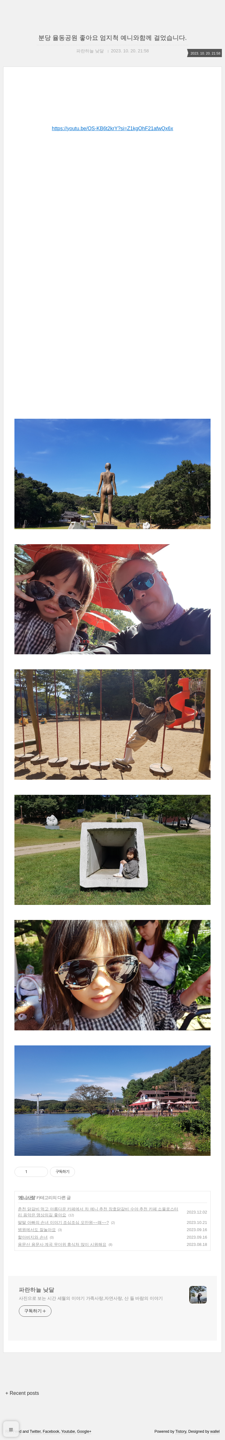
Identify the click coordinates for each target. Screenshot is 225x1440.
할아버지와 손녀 (33, 1237)
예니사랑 (27, 1197)
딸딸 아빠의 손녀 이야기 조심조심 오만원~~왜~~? (63, 1222)
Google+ (84, 1431)
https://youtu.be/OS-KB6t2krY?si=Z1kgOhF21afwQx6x (112, 128)
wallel (215, 1431)
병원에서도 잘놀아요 (37, 1229)
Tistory (180, 1431)
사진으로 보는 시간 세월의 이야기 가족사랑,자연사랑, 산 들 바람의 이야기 (91, 1298)
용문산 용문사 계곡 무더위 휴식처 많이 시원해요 (62, 1244)
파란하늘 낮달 (36, 1290)
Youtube (68, 1431)
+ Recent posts (22, 1393)
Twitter (35, 1431)
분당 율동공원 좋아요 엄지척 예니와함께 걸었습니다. (112, 37)
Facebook (51, 1431)
